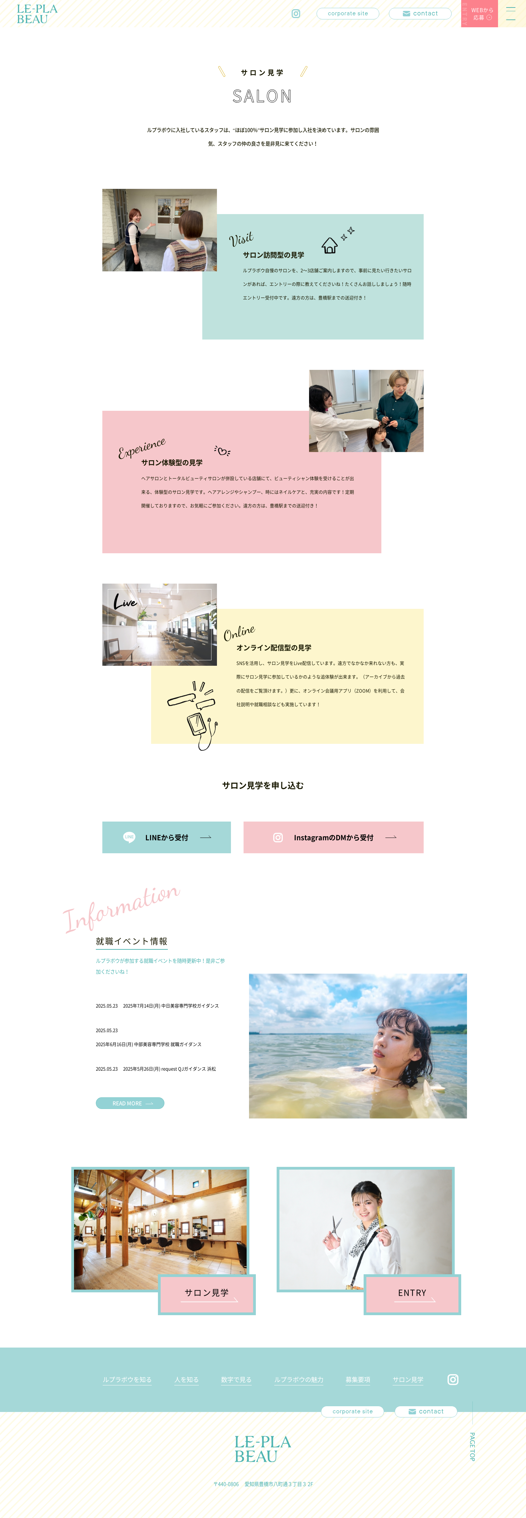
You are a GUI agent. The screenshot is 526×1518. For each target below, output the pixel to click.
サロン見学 (408, 1379)
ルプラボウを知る (127, 1379)
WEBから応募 (482, 13)
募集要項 (358, 1379)
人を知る (186, 1379)
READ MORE (127, 1103)
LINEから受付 (166, 837)
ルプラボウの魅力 (298, 1379)
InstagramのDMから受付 (334, 837)
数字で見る (236, 1379)
